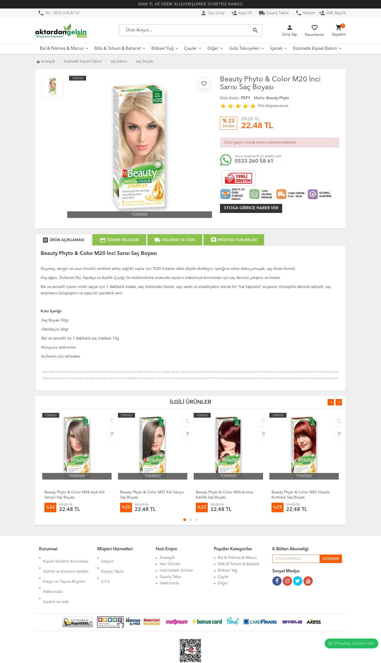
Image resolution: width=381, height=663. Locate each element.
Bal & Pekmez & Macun (62, 49)
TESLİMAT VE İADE (174, 240)
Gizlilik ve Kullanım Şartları (65, 564)
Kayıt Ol (241, 13)
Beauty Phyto (277, 98)
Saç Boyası (145, 61)
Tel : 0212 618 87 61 (59, 13)
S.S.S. (106, 570)
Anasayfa (45, 61)
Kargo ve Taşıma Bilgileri (64, 570)
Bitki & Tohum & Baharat (117, 49)
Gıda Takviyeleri (244, 49)
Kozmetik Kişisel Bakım (315, 49)
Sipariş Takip (170, 577)
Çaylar (190, 49)
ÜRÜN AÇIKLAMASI (63, 240)
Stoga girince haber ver (251, 208)
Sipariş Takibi (274, 13)
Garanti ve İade (56, 583)
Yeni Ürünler (170, 564)
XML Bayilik (332, 13)
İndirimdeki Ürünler (176, 570)
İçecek (276, 49)
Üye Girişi (212, 13)
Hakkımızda (52, 577)
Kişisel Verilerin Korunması (65, 558)
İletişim (305, 13)
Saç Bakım (119, 61)
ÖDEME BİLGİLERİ (119, 240)
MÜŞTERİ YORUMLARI (233, 240)
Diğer (213, 49)
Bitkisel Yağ (162, 49)
